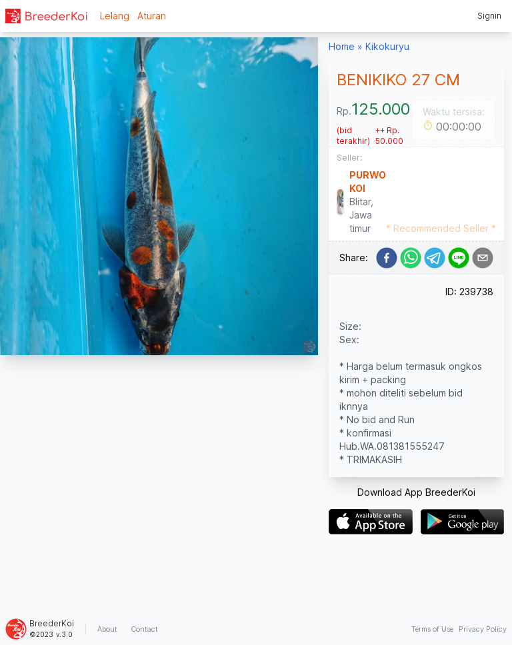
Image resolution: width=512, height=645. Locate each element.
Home (342, 46)
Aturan (151, 15)
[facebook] (386, 258)
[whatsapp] (410, 258)
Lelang (114, 15)
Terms (432, 629)
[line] (458, 258)
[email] (482, 258)
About (107, 629)
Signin (489, 16)
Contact (144, 629)
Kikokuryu (387, 46)
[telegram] (434, 258)
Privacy (483, 629)
